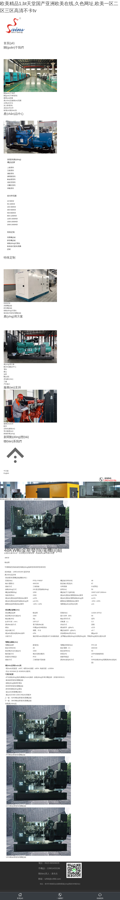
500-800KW (11, 213)
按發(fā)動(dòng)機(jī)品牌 (14, 160)
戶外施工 (7, 384)
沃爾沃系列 (11, 185)
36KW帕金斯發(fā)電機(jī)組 (21, 701)
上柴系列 (10, 167)
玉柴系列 (10, 170)
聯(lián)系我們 (13, 441)
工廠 (5, 381)
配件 (5, 426)
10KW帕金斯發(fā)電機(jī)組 (16, 806)
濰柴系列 (10, 173)
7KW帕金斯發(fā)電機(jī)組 (15, 755)
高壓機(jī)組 (11, 237)
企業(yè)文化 (8, 103)
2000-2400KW (12, 224)
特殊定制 (11, 232)
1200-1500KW (12, 219)
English (6, 473)
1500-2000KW (12, 222)
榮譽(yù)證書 (8, 98)
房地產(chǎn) (8, 379)
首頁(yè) (9, 43)
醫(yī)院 (6, 377)
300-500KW (11, 210)
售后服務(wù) (8, 431)
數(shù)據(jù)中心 (10, 367)
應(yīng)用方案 (13, 316)
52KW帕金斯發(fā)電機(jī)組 (21, 698)
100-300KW (11, 207)
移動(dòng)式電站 (13, 243)
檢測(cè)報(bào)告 (10, 110)
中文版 (6, 471)
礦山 (5, 372)
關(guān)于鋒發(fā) (10, 96)
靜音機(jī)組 (11, 240)
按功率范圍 (12, 196)
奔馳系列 (10, 188)
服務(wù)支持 (12, 387)
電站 (5, 369)
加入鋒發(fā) (8, 105)
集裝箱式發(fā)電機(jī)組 (12, 313)
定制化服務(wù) (9, 429)
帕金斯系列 (11, 179)
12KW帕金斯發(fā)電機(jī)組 (16, 857)
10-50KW (10, 201)
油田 (5, 374)
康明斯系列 (11, 176)
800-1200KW (12, 216)
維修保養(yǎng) (9, 433)
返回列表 (26, 572)
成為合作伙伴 (8, 108)
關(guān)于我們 (14, 47)
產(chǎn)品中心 (14, 113)
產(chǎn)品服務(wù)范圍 (12, 100)
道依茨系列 (11, 182)
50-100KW (11, 204)
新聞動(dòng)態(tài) (16, 437)
